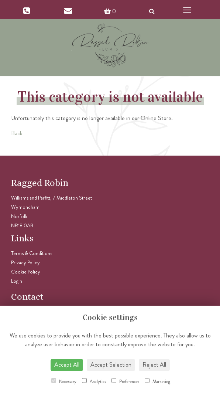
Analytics (94, 381)
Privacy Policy (25, 262)
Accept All (66, 364)
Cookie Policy (25, 271)
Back (17, 133)
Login (16, 281)
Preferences (125, 381)
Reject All (154, 364)
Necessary (63, 381)
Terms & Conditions (31, 253)
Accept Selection (110, 364)
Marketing (158, 381)
